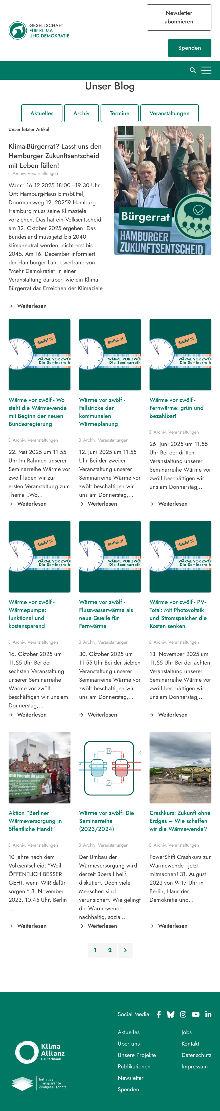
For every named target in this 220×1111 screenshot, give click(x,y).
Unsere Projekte (137, 1055)
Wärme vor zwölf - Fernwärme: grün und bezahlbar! (177, 408)
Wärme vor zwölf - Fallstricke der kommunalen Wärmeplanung (102, 412)
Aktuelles (41, 113)
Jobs (187, 1032)
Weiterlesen (32, 306)
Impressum (195, 1066)
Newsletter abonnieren (179, 17)
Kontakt (190, 1044)
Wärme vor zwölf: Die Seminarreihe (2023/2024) (106, 821)
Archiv (81, 113)
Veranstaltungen (170, 113)
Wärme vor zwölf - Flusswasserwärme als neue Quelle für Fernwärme (106, 614)
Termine (119, 113)
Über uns (129, 1044)
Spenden (189, 48)
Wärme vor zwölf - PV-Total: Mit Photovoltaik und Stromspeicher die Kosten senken (178, 614)
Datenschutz (196, 1055)
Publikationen (134, 1066)
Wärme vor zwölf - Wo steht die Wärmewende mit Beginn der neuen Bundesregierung (38, 412)
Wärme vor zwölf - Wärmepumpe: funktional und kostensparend (31, 614)
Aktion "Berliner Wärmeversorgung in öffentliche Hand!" (35, 821)
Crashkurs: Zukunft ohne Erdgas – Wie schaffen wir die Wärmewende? (180, 821)
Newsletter (131, 1078)
